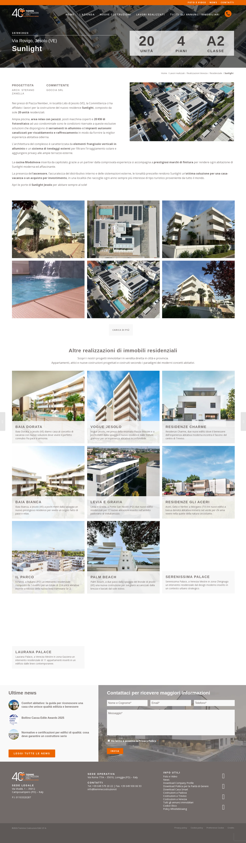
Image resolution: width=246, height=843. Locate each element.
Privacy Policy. (147, 740)
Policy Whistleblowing (175, 809)
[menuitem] (70, 14)
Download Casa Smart (175, 789)
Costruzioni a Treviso (175, 796)
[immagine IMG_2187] (199, 230)
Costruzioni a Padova (175, 792)
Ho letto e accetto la (134, 740)
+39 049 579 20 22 (102, 786)
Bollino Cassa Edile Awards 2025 (43, 717)
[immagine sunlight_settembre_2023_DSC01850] (49, 291)
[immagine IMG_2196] (49, 230)
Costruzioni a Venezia (175, 799)
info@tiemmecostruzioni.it (102, 789)
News (166, 779)
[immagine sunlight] (124, 230)
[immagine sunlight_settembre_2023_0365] (124, 291)
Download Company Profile (178, 783)
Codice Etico (170, 805)
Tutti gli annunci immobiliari (178, 802)
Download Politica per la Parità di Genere (186, 786)
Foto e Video (170, 776)
